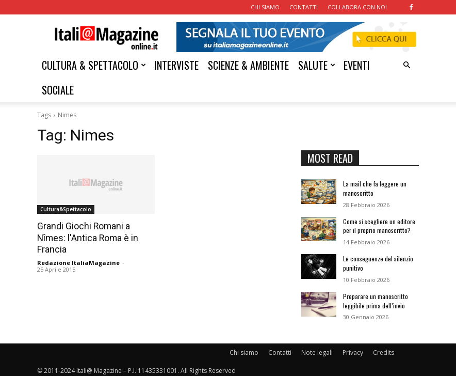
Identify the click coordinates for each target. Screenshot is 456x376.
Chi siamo (244, 348)
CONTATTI (303, 7)
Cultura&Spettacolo (65, 209)
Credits (383, 348)
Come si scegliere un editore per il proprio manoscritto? (379, 224)
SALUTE (316, 65)
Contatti (279, 348)
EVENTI (357, 65)
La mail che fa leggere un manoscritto (374, 187)
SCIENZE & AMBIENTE (248, 65)
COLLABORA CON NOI (357, 7)
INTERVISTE (176, 65)
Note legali (317, 348)
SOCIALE (58, 90)
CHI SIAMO (265, 7)
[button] (406, 65)
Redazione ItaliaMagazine (78, 261)
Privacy (353, 348)
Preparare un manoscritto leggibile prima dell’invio (375, 297)
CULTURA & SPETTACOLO (94, 65)
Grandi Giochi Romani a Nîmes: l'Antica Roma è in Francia (85, 237)
